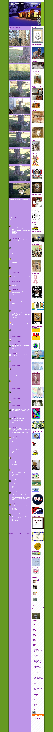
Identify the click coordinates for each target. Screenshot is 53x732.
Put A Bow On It (36, 689)
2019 (33, 634)
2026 (33, 625)
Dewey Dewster (15, 309)
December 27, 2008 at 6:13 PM (16, 405)
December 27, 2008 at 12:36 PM (16, 341)
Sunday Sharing (36, 655)
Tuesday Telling (36, 652)
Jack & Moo (14, 503)
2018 (33, 635)
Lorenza (14, 224)
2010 (33, 645)
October (35, 695)
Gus (13, 298)
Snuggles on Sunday (39, 585)
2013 (33, 641)
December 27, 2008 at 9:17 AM (16, 286)
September (35, 696)
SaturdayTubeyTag (36, 666)
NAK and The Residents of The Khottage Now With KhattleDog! (37, 715)
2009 (33, 646)
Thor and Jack (15, 436)
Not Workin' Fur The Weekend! (38, 657)
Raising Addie (15, 417)
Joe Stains (14, 491)
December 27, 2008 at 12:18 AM (16, 235)
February (35, 705)
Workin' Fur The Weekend (37, 667)
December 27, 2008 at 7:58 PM (16, 414)
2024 (33, 628)
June (34, 700)
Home (20, 533)
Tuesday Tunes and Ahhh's (37, 662)
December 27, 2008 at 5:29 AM (16, 264)
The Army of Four (15, 359)
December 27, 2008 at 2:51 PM (16, 350)
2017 (33, 636)
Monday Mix (35, 663)
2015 (33, 639)
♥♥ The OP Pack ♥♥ (15, 456)
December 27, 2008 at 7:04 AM (16, 281)
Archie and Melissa (15, 289)
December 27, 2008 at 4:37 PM (16, 388)
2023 (33, 629)
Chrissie (14, 321)
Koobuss (14, 468)
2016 (33, 638)
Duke (13, 257)
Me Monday (35, 673)
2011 (33, 644)
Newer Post (11, 533)
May (34, 701)
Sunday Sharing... (36, 684)
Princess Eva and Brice (16, 238)
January (35, 706)
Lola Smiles (14, 427)
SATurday (35, 656)
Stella (13, 479)
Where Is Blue (35, 610)
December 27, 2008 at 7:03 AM (16, 272)
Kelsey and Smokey (15, 246)
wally (13, 408)
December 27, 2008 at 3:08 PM (16, 365)
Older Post (28, 533)
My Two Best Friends (16, 513)
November (35, 694)
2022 (33, 630)
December (35, 649)
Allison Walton (15, 284)
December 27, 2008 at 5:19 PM (16, 398)
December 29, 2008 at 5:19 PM (16, 530)
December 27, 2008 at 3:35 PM (16, 377)
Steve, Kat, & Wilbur (15, 344)
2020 (33, 633)
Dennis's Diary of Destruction (37, 603)
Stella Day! (35, 685)
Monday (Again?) (36, 683)
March (35, 704)
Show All (43, 607)
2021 (33, 631)
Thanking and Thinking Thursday (38, 668)
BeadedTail (14, 353)
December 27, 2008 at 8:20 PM (16, 424)
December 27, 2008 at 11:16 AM (16, 326)
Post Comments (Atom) (16, 535)
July (34, 699)
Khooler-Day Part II (36, 674)
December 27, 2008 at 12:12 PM (16, 336)
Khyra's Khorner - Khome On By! (38, 597)
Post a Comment (11, 531)
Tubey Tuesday (36, 672)
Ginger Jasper (35, 578)
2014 (33, 640)
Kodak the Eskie (15, 266)
